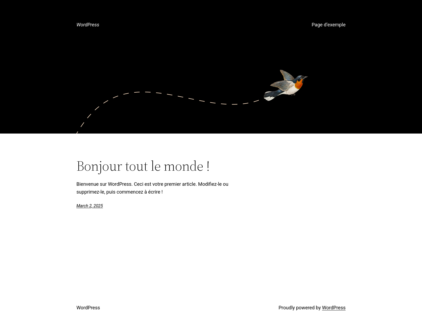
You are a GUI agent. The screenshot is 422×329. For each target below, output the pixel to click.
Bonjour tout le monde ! (143, 166)
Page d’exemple (329, 24)
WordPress (87, 24)
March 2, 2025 (89, 205)
